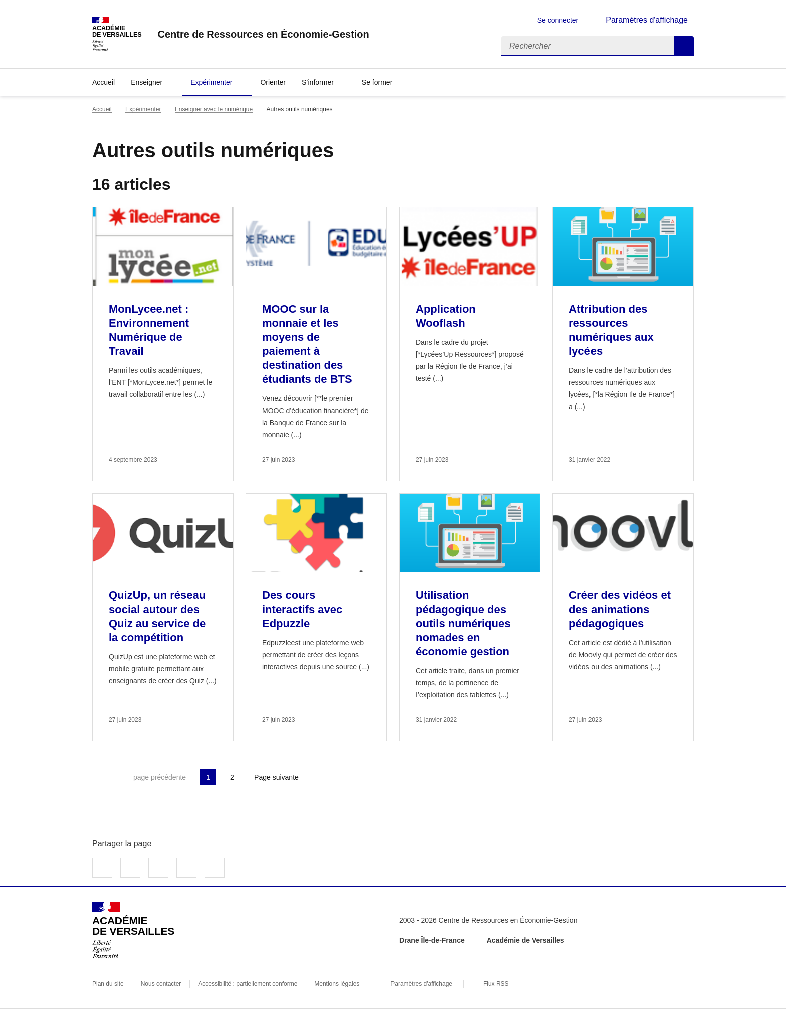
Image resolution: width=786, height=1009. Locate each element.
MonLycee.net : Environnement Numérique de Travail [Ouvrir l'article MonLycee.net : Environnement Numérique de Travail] (149, 330)
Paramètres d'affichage (421, 983)
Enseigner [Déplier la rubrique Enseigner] (146, 82)
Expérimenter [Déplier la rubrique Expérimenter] (211, 82)
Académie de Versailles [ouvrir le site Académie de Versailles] (525, 940)
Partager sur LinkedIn (158, 868)
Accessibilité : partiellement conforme (247, 983)
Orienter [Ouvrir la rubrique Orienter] (273, 82)
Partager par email (186, 868)
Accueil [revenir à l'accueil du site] (103, 82)
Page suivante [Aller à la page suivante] (276, 777)
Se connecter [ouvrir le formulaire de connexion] (558, 20)
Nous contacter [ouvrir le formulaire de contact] (161, 983)
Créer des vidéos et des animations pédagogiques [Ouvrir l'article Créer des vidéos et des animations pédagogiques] (620, 609)
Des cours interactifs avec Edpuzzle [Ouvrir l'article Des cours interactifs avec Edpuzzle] (302, 609)
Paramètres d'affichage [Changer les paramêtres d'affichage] (647, 20)
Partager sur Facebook (102, 868)
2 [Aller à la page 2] (232, 777)
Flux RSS (496, 983)
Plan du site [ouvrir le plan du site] (108, 983)
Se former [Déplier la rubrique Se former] (377, 82)
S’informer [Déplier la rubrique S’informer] (318, 82)
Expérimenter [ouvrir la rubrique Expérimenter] (143, 109)
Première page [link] (100, 777)
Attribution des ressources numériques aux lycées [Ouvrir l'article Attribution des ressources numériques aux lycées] (611, 330)
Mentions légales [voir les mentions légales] (336, 983)
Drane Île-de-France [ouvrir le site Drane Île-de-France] (432, 940)
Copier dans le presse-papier (215, 868)
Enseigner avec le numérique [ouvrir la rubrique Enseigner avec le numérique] (214, 109)
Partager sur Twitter (130, 868)
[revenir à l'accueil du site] (263, 34)
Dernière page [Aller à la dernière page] (332, 777)
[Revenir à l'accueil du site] (133, 930)
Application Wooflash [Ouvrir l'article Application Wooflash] (446, 316)
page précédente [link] (159, 777)
